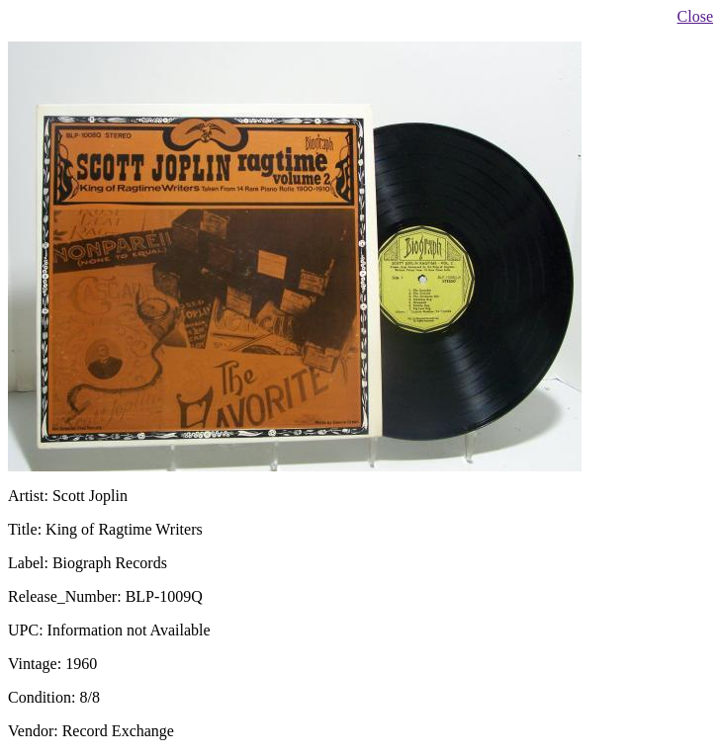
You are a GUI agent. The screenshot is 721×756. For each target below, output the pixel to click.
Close (695, 16)
